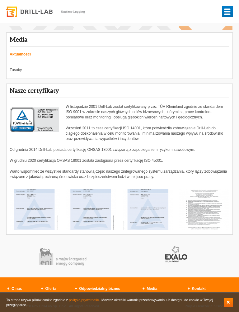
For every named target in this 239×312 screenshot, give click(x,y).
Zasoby (16, 70)
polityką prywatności (84, 300)
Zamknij (228, 302)
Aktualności (20, 54)
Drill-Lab (45, 12)
